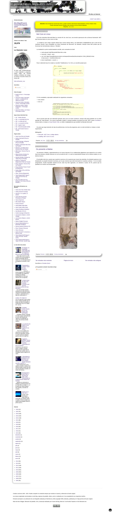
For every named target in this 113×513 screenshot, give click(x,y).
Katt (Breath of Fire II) (21, 211)
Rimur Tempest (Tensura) (22, 228)
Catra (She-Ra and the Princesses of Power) (21, 197)
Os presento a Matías (44, 149)
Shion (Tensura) (19, 230)
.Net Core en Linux (43, 34)
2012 (17, 465)
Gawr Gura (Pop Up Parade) (22, 136)
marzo (17, 454)
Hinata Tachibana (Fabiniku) (22, 209)
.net (69, 26)
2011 (17, 467)
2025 (17, 411)
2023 (17, 415)
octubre (17, 439)
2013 (17, 463)
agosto (17, 443)
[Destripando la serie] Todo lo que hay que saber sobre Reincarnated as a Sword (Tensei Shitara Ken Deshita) (23, 376)
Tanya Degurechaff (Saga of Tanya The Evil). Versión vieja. (23, 240)
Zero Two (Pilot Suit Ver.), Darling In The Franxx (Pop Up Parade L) (23, 181)
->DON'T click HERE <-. (95, 19)
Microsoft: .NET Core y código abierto (48, 134)
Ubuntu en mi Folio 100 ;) (25, 392)
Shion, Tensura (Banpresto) (22, 173)
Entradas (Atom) (46, 263)
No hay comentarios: (59, 140)
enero (17, 458)
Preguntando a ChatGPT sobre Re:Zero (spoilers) (26, 267)
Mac (99, 120)
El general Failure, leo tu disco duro (31, 4)
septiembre (18, 441)
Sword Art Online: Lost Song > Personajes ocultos (23, 110)
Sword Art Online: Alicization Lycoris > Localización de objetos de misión (22, 99)
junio (16, 447)
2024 (17, 413)
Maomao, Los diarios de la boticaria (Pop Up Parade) (22, 148)
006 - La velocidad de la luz (22, 119)
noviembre (18, 437)
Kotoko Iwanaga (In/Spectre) (22, 213)
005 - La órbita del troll (21, 121)
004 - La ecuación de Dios (22, 123)
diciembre (18, 434)
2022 (17, 418)
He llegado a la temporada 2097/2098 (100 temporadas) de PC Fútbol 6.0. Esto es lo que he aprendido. (23, 251)
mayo (16, 450)
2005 (17, 480)
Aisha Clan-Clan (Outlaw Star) (23, 189)
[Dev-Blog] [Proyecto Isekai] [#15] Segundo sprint (20, 24)
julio (16, 445)
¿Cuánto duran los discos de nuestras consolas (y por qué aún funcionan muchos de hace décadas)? (23, 284)
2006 (17, 478)
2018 (17, 426)
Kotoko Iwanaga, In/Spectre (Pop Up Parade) (22, 142)
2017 (17, 428)
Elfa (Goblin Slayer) (20, 201)
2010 (17, 469)
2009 (17, 472)
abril (16, 452)
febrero (17, 456)
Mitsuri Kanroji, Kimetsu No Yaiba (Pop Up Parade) (22, 155)
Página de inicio (68, 260)
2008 (17, 474)
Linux (72, 26)
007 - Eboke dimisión (21, 117)
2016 (17, 430)
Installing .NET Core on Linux (46, 136)
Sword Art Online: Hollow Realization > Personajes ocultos (22, 107)
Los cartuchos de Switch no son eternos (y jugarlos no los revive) (26, 326)
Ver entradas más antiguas (93, 260)
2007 (17, 476)
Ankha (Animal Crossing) (22, 191)
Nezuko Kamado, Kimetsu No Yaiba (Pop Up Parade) (23, 158)
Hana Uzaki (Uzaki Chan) (22, 207)
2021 (17, 420)
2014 (17, 461)
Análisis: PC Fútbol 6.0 (21, 298)
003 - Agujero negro (20, 125)
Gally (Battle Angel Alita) (21, 205)
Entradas (39, 269)
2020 (17, 422)
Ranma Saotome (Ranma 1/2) (23, 226)
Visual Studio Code (54, 122)
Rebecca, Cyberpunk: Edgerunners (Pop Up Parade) (23, 161)
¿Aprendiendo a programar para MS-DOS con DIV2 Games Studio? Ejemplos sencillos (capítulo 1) (23, 360)
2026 (17, 409)
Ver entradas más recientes (44, 260)
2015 (17, 433)
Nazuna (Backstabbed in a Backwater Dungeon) (22, 224)
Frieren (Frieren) (20, 203)
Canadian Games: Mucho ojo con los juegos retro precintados (25, 310)
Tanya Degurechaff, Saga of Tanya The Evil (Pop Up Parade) (22, 177)
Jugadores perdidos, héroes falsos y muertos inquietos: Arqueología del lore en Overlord (23, 342)
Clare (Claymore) (20, 200)
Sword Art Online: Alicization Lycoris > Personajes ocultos (23, 103)
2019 (17, 424)
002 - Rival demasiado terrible (23, 126)
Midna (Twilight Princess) (22, 221)
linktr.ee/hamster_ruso (19, 81)
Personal (42, 254)
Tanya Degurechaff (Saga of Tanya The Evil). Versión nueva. (22, 236)
